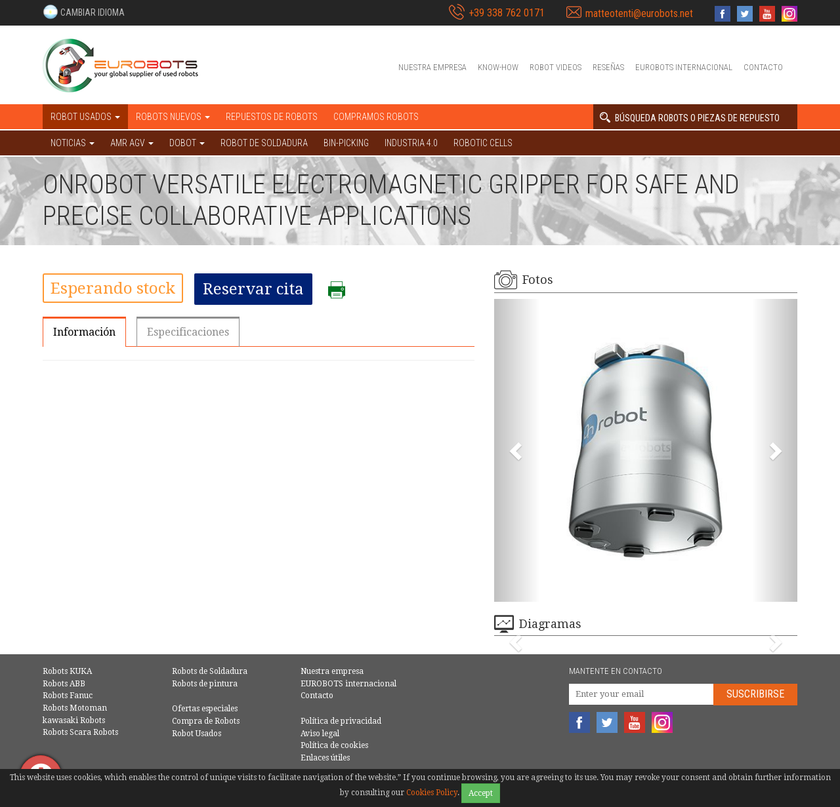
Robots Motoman (75, 708)
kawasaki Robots (74, 720)
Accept (481, 793)
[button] (84, 12)
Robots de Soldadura (209, 671)
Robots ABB (64, 683)
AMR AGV (132, 143)
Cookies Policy (431, 792)
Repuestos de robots (272, 116)
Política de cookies (334, 745)
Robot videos (555, 67)
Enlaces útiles (325, 757)
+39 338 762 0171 (507, 13)
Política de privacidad (341, 721)
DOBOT (187, 143)
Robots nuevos (173, 116)
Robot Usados (196, 733)
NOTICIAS (72, 143)
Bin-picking (346, 143)
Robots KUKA (67, 671)
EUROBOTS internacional (683, 67)
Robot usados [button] (85, 116)
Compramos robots (376, 116)
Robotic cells (483, 143)
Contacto (763, 67)
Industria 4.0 (411, 143)
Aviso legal (320, 733)
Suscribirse (755, 694)
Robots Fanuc (68, 695)
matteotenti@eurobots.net (639, 13)
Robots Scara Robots (80, 732)
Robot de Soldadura (264, 143)
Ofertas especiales (205, 708)
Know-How (498, 67)
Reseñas (608, 67)
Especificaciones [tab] (188, 332)
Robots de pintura (205, 683)
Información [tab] (84, 332)
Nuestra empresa (432, 67)
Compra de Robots (206, 721)
